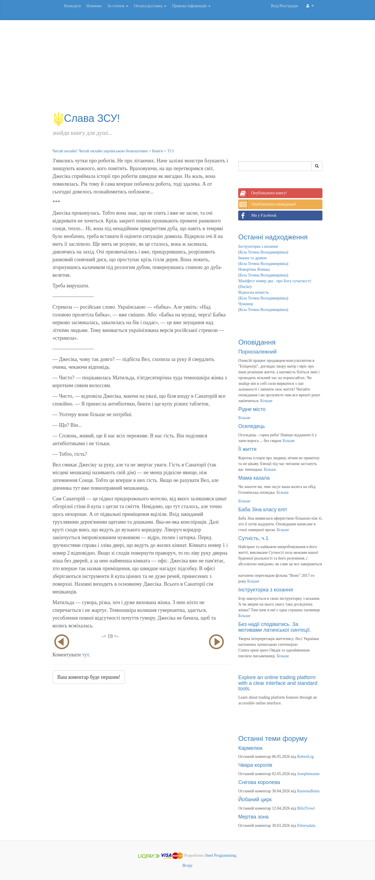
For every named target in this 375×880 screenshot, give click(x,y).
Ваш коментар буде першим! (88, 677)
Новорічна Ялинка (254, 269)
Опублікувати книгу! (263, 193)
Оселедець (251, 426)
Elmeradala (306, 825)
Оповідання (257, 342)
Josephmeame (308, 774)
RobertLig (305, 756)
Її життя (247, 449)
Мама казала (254, 478)
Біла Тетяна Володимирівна (263, 252)
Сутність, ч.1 (253, 538)
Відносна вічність (253, 292)
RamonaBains (308, 791)
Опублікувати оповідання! (267, 204)
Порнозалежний (257, 352)
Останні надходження (272, 237)
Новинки (94, 6)
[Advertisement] (188, 69)
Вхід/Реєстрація (284, 6)
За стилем (117, 6)
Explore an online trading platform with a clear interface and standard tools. (277, 683)
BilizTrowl (306, 808)
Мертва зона (253, 817)
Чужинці (245, 304)
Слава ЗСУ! (86, 118)
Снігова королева (259, 782)
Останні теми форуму (272, 738)
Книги (157, 151)
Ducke (245, 287)
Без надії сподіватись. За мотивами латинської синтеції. (274, 627)
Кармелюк (250, 748)
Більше (266, 401)
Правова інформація (191, 6)
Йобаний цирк (255, 799)
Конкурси (72, 6)
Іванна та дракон (252, 258)
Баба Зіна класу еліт (262, 509)
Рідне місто (252, 409)
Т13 (170, 151)
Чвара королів (255, 765)
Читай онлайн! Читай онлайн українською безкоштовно (100, 151)
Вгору (187, 865)
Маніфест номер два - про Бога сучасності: (275, 281)
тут (85, 655)
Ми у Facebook (257, 215)
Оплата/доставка (150, 6)
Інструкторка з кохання (258, 246)
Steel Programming (220, 855)
